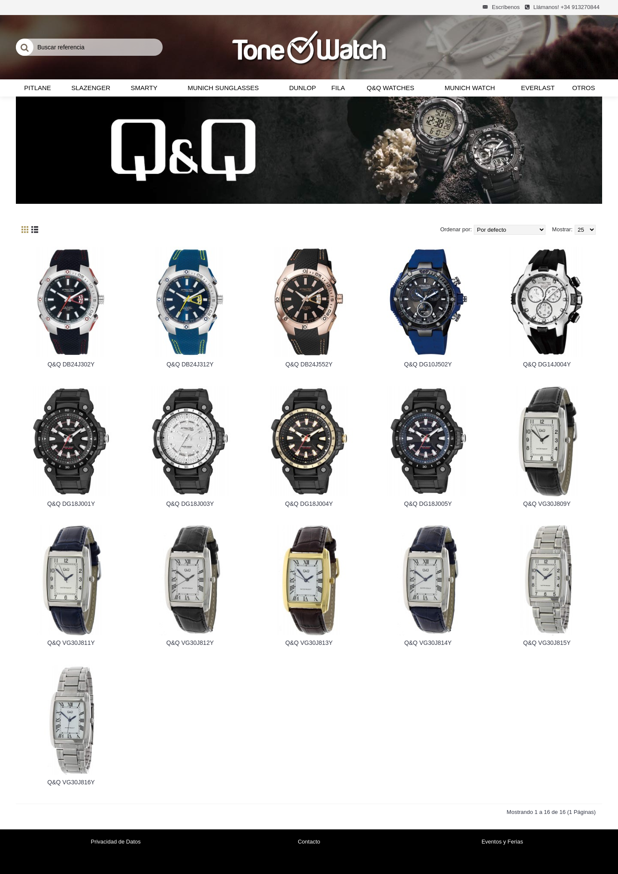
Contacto (309, 841)
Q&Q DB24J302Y (71, 364)
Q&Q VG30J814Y (428, 642)
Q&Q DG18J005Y (428, 503)
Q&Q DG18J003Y (190, 503)
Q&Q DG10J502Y (428, 364)
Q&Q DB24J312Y (190, 364)
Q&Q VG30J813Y (309, 642)
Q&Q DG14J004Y (547, 364)
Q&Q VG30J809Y (547, 503)
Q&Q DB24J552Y (309, 364)
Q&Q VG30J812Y (190, 642)
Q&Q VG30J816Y (71, 782)
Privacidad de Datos (115, 841)
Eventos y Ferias (502, 841)
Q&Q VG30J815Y (547, 642)
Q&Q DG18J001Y (71, 503)
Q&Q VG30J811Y (71, 642)
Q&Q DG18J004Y (309, 503)
